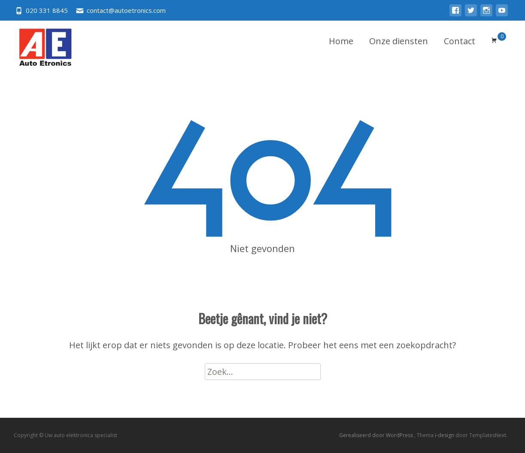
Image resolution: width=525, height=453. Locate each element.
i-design (445, 435)
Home (341, 41)
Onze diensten (398, 41)
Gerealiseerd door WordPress (376, 435)
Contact (459, 41)
